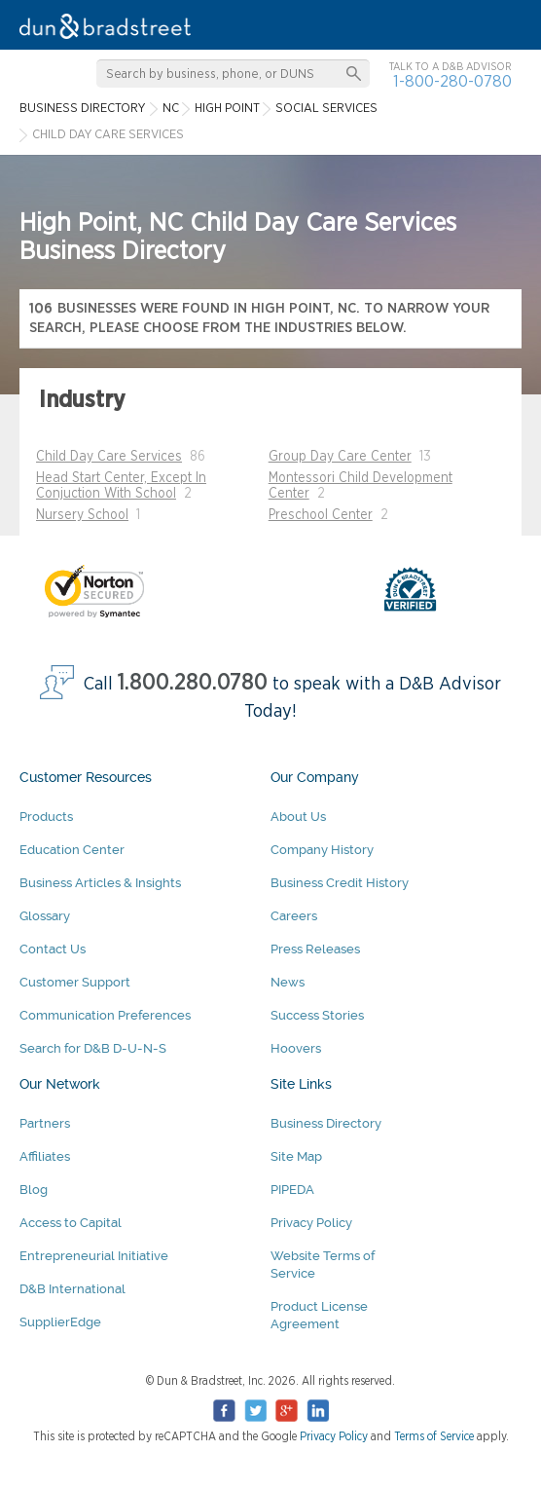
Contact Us (52, 949)
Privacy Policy (311, 1222)
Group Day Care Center (340, 457)
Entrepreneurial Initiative (93, 1255)
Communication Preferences (105, 1015)
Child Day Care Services (109, 457)
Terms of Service (434, 1436)
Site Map (296, 1156)
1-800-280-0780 (452, 81)
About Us (298, 816)
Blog (33, 1189)
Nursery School (82, 515)
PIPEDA (292, 1189)
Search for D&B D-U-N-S (92, 1048)
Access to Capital (70, 1222)
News (287, 982)
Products (46, 816)
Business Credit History (339, 882)
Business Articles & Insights (100, 882)
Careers (293, 916)
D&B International (72, 1289)
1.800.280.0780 (193, 683)
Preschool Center (321, 515)
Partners (44, 1123)
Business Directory (325, 1123)
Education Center (72, 849)
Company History (322, 849)
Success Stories (317, 1015)
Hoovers (295, 1048)
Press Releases (315, 949)
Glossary (44, 916)
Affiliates (44, 1156)
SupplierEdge (60, 1322)
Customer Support (74, 982)
